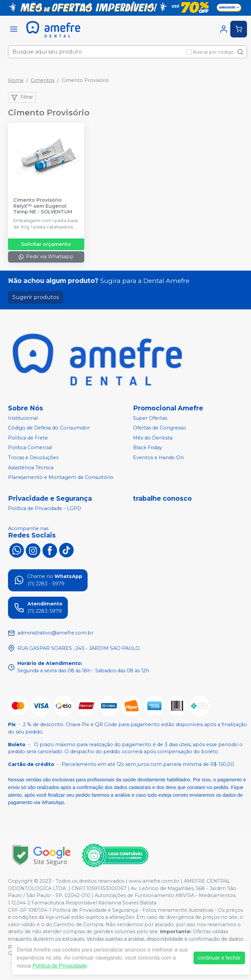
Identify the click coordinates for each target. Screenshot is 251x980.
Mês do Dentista (152, 438)
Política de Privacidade (59, 966)
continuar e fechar (219, 958)
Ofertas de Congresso (159, 428)
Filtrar (22, 97)
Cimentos (42, 80)
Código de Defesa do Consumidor (49, 428)
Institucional (23, 418)
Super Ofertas (150, 418)
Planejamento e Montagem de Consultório (60, 477)
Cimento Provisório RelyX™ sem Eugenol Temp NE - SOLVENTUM (42, 206)
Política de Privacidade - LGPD (44, 508)
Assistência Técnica (30, 468)
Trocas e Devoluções (33, 458)
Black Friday (147, 448)
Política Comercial (30, 448)
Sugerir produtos (35, 297)
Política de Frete (28, 438)
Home (16, 80)
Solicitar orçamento (46, 244)
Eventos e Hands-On (158, 458)
